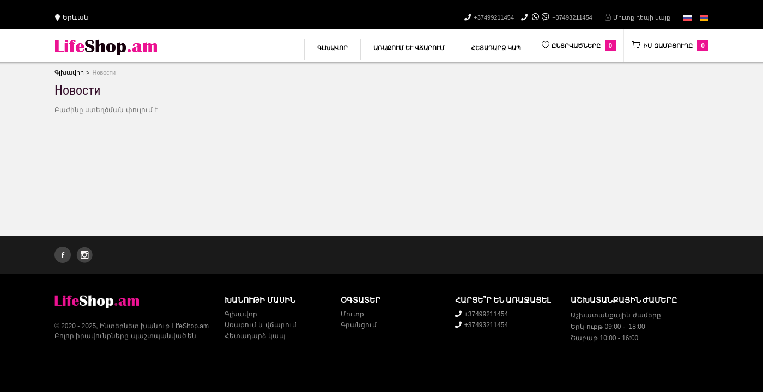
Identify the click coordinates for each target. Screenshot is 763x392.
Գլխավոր (332, 48)
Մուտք (352, 314)
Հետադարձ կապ (496, 48)
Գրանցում (359, 325)
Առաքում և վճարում (409, 48)
